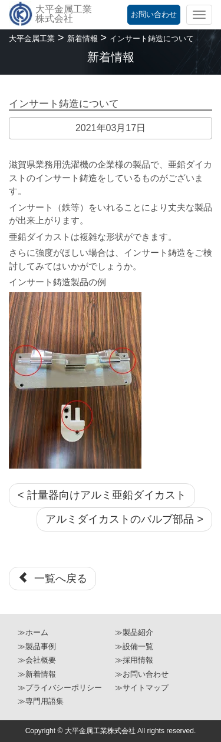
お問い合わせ (154, 14)
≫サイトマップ (142, 687)
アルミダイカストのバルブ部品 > (124, 519)
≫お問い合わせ (142, 674)
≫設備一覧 (134, 646)
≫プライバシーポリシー (60, 687)
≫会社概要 (37, 660)
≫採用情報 (134, 660)
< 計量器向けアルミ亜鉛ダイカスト (102, 495)
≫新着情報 (37, 674)
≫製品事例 (37, 646)
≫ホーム (33, 632)
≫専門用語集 (41, 701)
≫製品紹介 (134, 632)
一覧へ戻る (52, 578)
